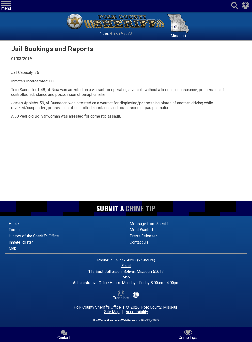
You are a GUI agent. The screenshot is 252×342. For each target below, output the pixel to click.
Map (12, 248)
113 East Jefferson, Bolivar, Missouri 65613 (126, 271)
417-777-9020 (121, 33)
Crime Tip (140, 208)
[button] (6, 6)
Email (126, 265)
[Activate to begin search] (234, 5)
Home (14, 223)
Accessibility (137, 311)
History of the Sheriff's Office (34, 236)
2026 (135, 307)
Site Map (112, 311)
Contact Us (139, 242)
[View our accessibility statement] (245, 7)
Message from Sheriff (149, 223)
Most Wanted (141, 230)
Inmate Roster (21, 242)
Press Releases (144, 236)
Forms (14, 230)
